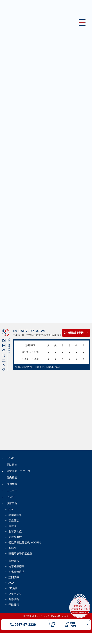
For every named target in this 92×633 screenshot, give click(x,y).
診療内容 (12, 503)
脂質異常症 (15, 531)
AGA (11, 582)
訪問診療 (14, 577)
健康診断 (14, 599)
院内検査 (12, 477)
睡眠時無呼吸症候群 (20, 553)
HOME (11, 458)
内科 (11, 509)
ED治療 (13, 588)
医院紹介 (12, 464)
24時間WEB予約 (73, 332)
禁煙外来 (14, 560)
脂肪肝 (12, 547)
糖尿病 (12, 526)
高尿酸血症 (15, 537)
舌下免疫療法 (16, 566)
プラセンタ (15, 593)
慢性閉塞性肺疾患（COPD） (26, 542)
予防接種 (14, 604)
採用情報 (12, 483)
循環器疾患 (15, 515)
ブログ (11, 496)
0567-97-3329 (23, 625)
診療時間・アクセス (18, 471)
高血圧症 (14, 520)
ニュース (12, 490)
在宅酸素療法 (16, 571)
